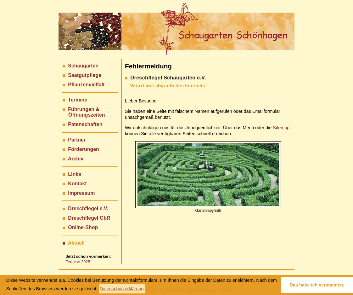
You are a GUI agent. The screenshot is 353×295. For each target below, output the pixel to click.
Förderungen (83, 149)
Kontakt (77, 183)
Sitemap (281, 127)
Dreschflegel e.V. (88, 208)
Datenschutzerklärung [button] (122, 288)
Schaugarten (83, 65)
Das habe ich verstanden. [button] (317, 284)
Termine (77, 99)
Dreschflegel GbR (89, 218)
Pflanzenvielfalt (86, 84)
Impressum (81, 193)
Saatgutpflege (84, 75)
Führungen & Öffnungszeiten (84, 112)
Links (74, 174)
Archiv (76, 158)
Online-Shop (83, 227)
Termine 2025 (78, 261)
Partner (77, 139)
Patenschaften (85, 124)
